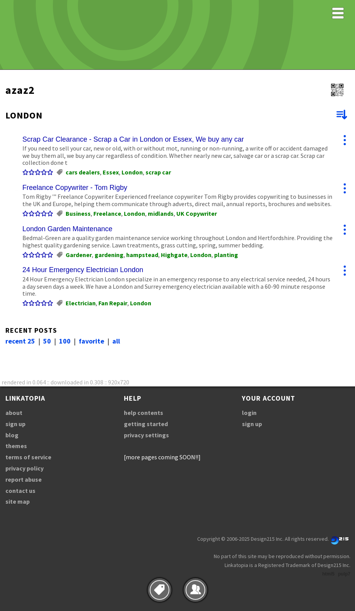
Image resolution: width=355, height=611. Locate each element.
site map (17, 501)
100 (65, 341)
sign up (15, 424)
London (132, 172)
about (13, 412)
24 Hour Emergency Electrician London (82, 270)
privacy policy (24, 468)
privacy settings (146, 435)
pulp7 (344, 574)
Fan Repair (112, 303)
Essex (111, 172)
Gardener (79, 255)
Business (78, 213)
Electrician (81, 303)
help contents (143, 412)
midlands (161, 213)
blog (12, 435)
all (116, 341)
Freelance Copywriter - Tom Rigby (74, 187)
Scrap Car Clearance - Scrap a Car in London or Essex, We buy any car (133, 139)
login (249, 412)
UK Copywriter (196, 213)
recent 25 (20, 341)
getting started (146, 424)
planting (226, 255)
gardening (109, 255)
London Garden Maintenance (67, 229)
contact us (20, 490)
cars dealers (83, 172)
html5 (328, 574)
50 (47, 341)
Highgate (174, 255)
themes (16, 446)
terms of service (28, 457)
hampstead (142, 255)
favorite (91, 341)
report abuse (23, 479)
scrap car (158, 172)
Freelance (107, 213)
